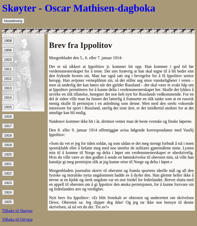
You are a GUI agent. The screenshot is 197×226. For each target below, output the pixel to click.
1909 (8, 50)
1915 (8, 107)
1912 (8, 78)
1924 (8, 192)
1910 (8, 59)
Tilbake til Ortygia (17, 219)
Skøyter (19, 8)
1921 (8, 164)
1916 (8, 116)
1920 (8, 154)
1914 (8, 97)
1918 (8, 135)
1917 (8, 126)
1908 (8, 41)
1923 (8, 183)
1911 (8, 69)
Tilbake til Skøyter (17, 211)
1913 (8, 88)
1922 (8, 173)
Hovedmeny (13, 21)
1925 (8, 202)
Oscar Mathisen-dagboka (100, 8)
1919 (8, 145)
